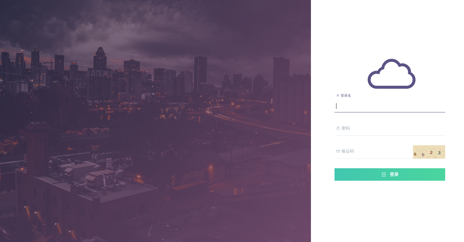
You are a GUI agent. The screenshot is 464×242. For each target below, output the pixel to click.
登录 (389, 174)
